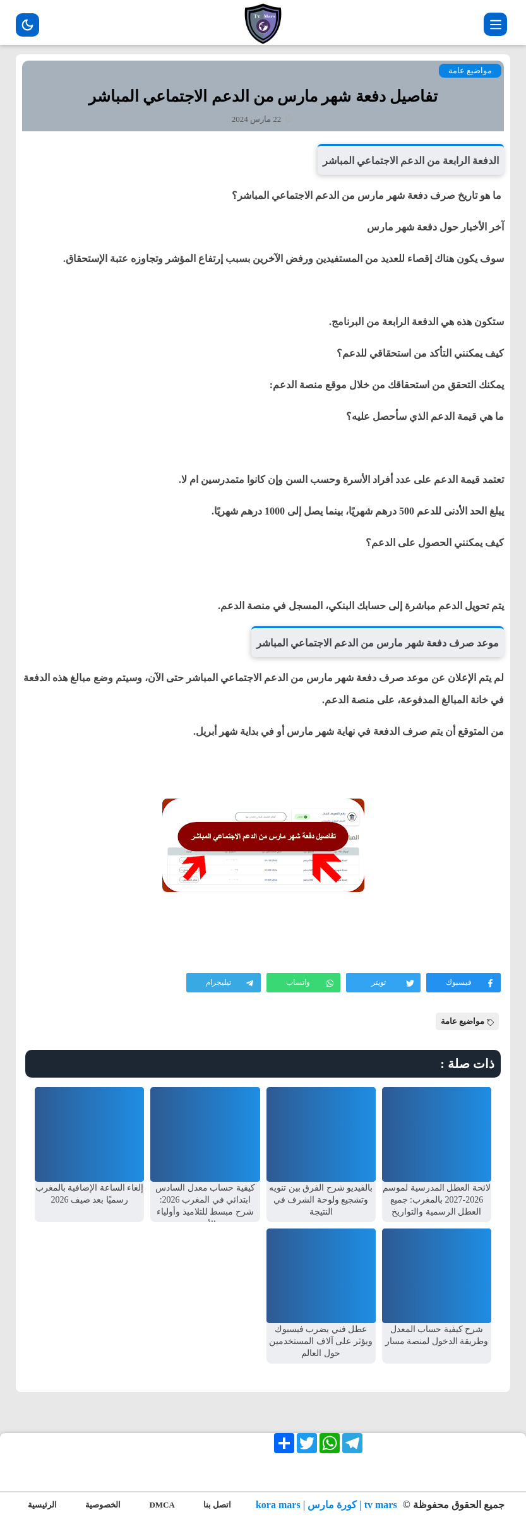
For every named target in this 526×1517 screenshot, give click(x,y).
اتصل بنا (217, 1504)
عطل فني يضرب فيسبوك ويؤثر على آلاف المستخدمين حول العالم (321, 1341)
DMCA (161, 1504)
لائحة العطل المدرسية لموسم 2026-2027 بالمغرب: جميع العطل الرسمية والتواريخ (437, 1200)
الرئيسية (42, 1504)
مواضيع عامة (470, 70)
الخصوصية (103, 1504)
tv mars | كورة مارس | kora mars (328, 1504)
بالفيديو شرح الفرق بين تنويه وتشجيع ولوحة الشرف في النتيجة (321, 1200)
